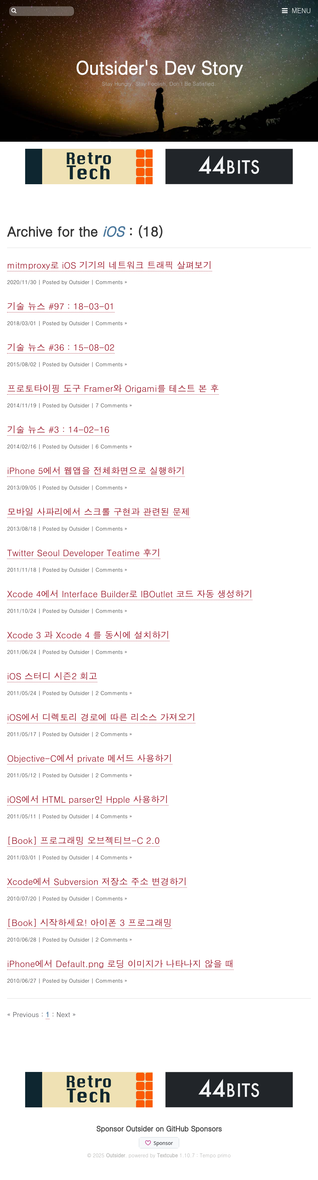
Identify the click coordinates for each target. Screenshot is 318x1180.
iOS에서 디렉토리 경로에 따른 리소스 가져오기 (101, 717)
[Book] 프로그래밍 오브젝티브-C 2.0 (83, 840)
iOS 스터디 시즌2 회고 (52, 676)
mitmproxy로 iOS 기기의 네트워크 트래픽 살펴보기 (109, 265)
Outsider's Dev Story (158, 67)
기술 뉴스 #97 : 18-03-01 (61, 306)
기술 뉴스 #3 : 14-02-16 (58, 429)
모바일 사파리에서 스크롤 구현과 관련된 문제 (98, 511)
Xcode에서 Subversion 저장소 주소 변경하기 (97, 881)
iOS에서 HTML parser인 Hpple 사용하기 (88, 799)
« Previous (24, 1014)
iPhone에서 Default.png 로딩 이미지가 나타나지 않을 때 (120, 963)
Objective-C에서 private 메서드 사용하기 (89, 758)
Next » (66, 1014)
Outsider (115, 1155)
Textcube (167, 1155)
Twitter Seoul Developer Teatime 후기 (83, 552)
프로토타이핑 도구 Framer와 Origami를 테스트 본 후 (113, 388)
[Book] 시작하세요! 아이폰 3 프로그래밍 (89, 922)
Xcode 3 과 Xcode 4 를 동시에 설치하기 (88, 634)
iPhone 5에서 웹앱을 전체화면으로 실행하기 (96, 470)
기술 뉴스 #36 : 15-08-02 (61, 347)
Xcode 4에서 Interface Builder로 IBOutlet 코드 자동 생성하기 (129, 593)
